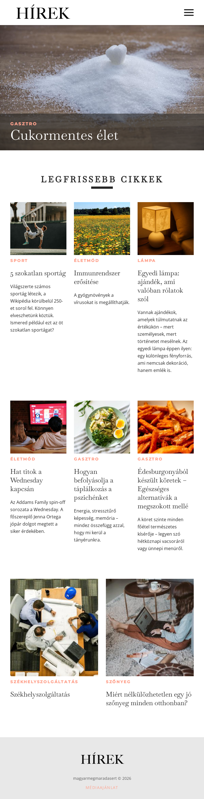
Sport (19, 260)
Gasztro (23, 123)
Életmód (86, 260)
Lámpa (147, 260)
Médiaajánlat (102, 787)
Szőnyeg (118, 681)
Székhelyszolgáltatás (44, 681)
